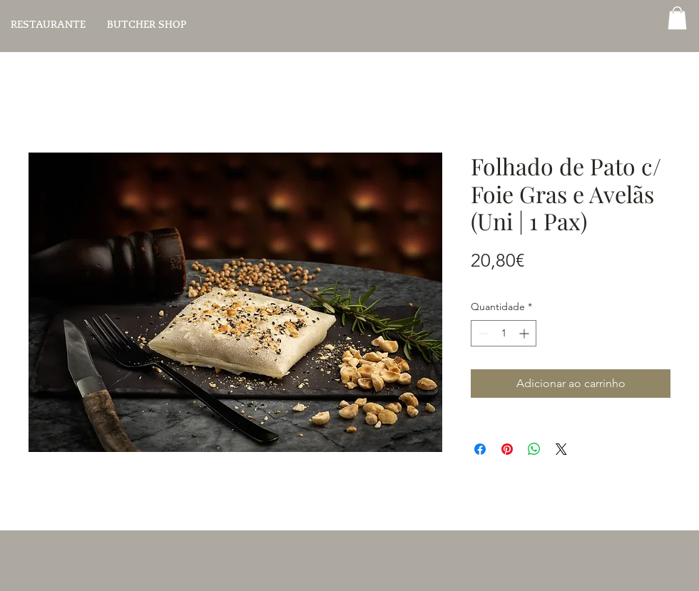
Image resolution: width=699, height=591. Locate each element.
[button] (677, 17)
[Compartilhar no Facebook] (480, 449)
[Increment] (525, 333)
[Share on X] (561, 449)
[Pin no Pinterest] (507, 449)
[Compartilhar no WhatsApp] (534, 449)
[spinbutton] (503, 333)
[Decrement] (482, 333)
